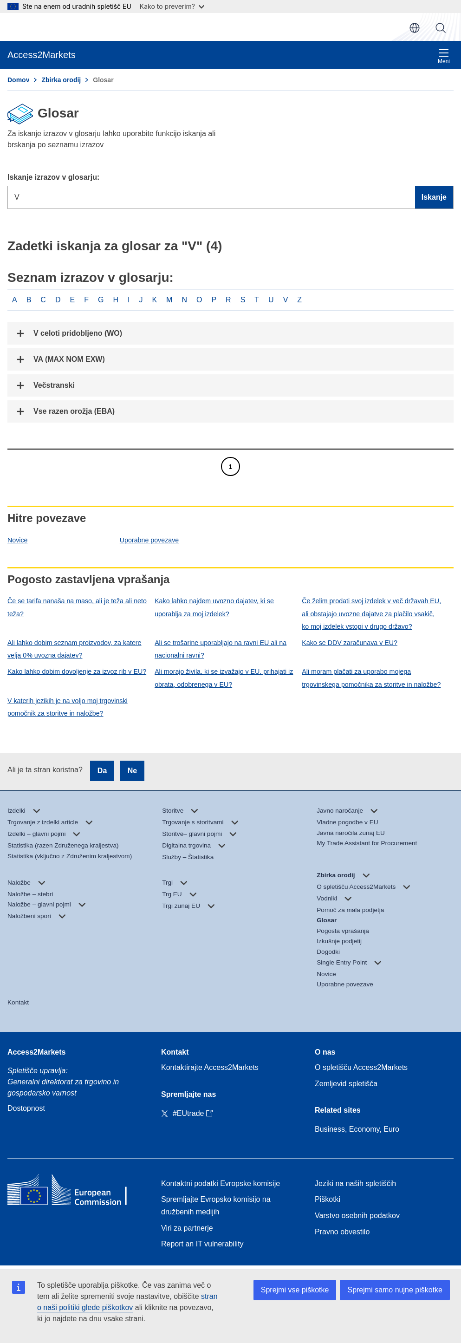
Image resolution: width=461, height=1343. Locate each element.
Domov (18, 80)
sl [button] (414, 27)
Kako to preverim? (172, 6)
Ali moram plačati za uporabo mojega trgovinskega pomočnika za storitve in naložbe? (371, 678)
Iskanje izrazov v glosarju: (53, 177)
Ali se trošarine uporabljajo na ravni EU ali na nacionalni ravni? (220, 649)
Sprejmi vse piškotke (295, 1290)
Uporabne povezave (149, 540)
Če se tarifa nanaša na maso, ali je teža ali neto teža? (77, 607)
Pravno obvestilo (342, 1232)
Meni (444, 56)
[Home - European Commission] (74, 1192)
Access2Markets (36, 1052)
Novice (17, 540)
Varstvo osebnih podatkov (357, 1215)
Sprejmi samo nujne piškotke (394, 1290)
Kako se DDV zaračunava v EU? (349, 642)
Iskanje (440, 27)
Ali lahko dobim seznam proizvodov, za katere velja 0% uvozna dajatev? (74, 649)
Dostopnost (26, 1108)
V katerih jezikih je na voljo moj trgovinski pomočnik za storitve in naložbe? (67, 707)
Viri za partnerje (187, 1228)
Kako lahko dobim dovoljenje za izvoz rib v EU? (76, 671)
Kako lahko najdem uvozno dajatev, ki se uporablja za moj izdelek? (214, 607)
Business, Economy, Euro (357, 1129)
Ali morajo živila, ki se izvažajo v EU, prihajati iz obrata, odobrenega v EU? (224, 678)
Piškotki (327, 1199)
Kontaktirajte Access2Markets (210, 1067)
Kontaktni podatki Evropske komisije (220, 1183)
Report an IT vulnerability (202, 1244)
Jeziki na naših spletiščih (355, 1183)
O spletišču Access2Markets (361, 1067)
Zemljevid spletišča (346, 1084)
